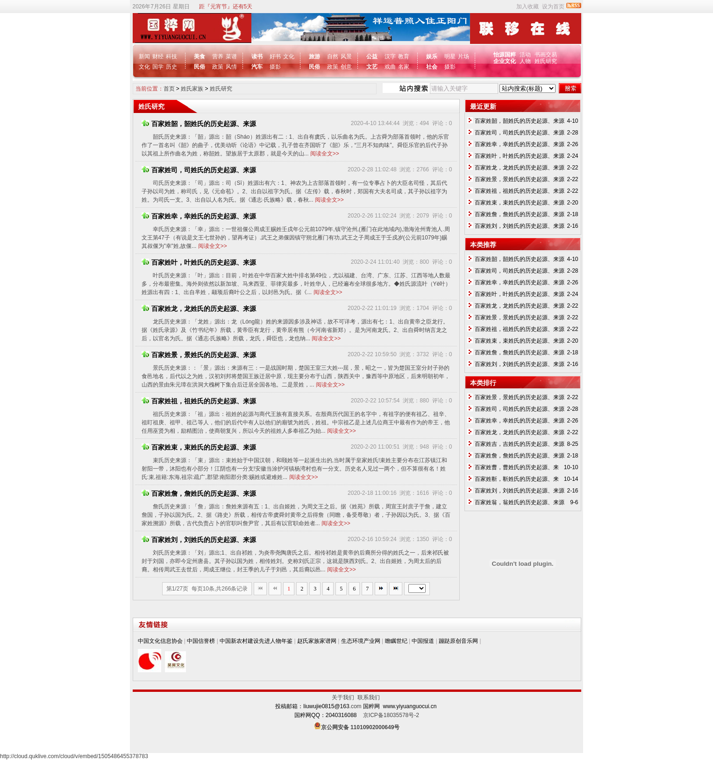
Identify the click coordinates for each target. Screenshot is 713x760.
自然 (332, 56)
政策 (217, 66)
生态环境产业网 (360, 641)
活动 (525, 54)
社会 (431, 66)
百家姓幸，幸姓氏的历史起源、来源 (199, 216)
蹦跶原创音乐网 (458, 641)
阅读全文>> (324, 153)
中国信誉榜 (201, 641)
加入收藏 (527, 6)
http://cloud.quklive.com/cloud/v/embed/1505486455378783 (74, 756)
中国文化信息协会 (160, 641)
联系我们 (368, 697)
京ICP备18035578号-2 (391, 715)
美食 (199, 56)
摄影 (275, 66)
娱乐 (431, 56)
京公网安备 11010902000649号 (360, 727)
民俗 (199, 66)
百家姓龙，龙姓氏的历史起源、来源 (199, 308)
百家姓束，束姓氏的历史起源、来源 (199, 447)
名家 (403, 66)
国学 (158, 66)
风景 (346, 56)
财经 (158, 56)
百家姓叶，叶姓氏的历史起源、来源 (199, 262)
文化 (144, 66)
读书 (257, 56)
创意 (346, 66)
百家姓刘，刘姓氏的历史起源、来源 (199, 539)
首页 (169, 88)
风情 (231, 66)
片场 (463, 56)
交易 (551, 54)
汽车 (257, 66)
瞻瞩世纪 (396, 641)
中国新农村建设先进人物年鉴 (256, 641)
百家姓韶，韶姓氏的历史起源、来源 (199, 123)
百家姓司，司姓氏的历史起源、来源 (199, 170)
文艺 (372, 66)
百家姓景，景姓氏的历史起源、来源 (199, 355)
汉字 (390, 56)
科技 (171, 56)
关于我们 (344, 697)
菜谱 (231, 56)
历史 (171, 66)
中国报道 (423, 641)
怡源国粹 (505, 54)
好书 (275, 56)
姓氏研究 (546, 61)
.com (355, 706)
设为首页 (553, 6)
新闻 (144, 56)
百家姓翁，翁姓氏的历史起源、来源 (519, 502)
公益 (372, 56)
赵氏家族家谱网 (316, 641)
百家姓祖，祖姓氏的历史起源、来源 (199, 401)
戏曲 (390, 66)
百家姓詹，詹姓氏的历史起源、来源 (199, 493)
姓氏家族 (192, 88)
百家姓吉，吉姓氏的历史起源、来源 (519, 444)
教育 (403, 56)
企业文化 (505, 61)
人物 (525, 61)
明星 (450, 56)
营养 (217, 56)
